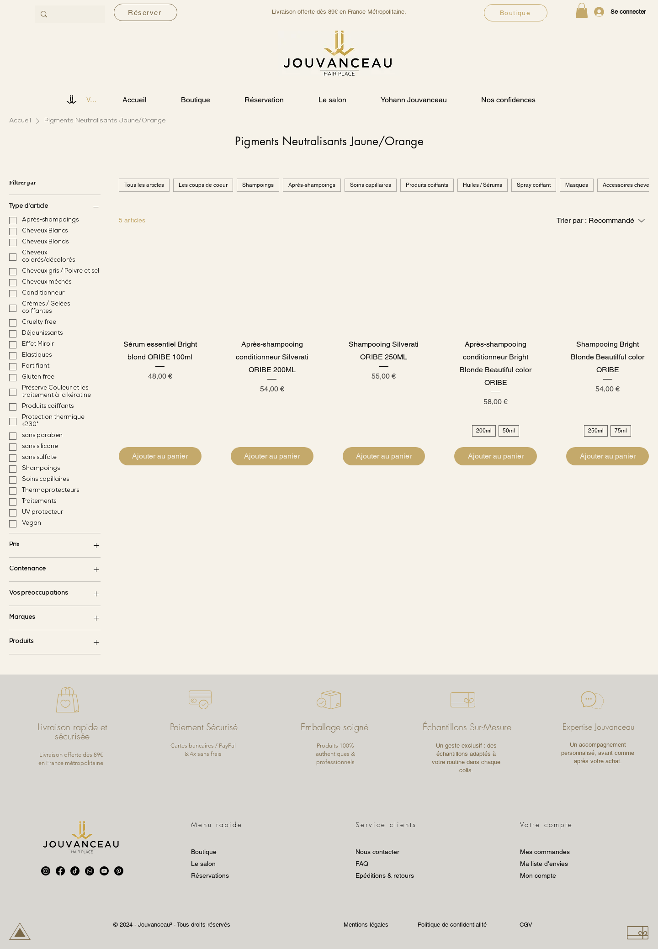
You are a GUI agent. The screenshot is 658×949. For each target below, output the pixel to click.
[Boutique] (515, 12)
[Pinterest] (118, 870)
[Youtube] (104, 870)
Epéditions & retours (385, 875)
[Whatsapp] (89, 870)
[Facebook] (60, 870)
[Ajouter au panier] (160, 456)
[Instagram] (45, 870)
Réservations (210, 875)
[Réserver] (145, 12)
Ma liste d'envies (544, 863)
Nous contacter (377, 851)
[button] (581, 10)
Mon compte (538, 875)
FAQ (362, 863)
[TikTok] (75, 870)
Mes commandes (545, 851)
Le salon (203, 863)
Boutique (204, 851)
